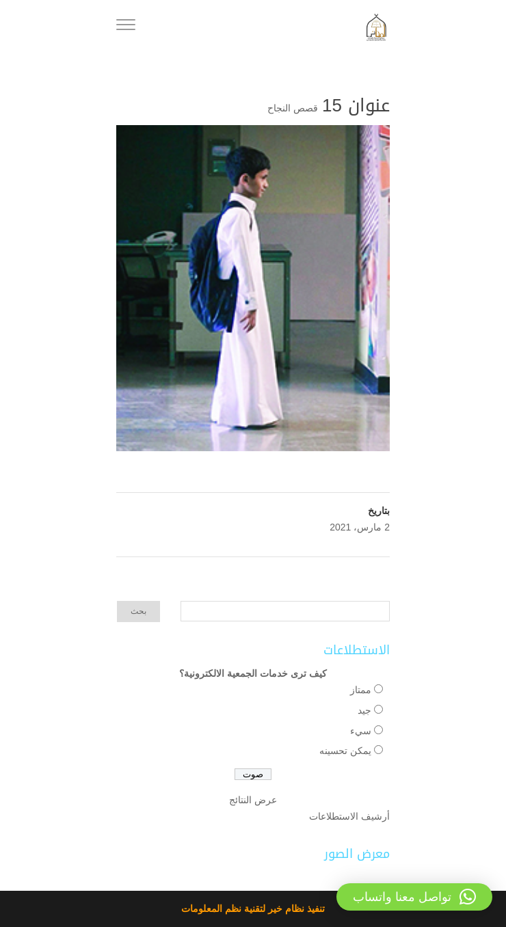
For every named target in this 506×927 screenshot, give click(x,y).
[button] (414, 897)
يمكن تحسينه (345, 750)
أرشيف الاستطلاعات (349, 816)
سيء (360, 730)
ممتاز (360, 689)
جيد (364, 710)
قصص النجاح (292, 108)
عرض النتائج (253, 799)
